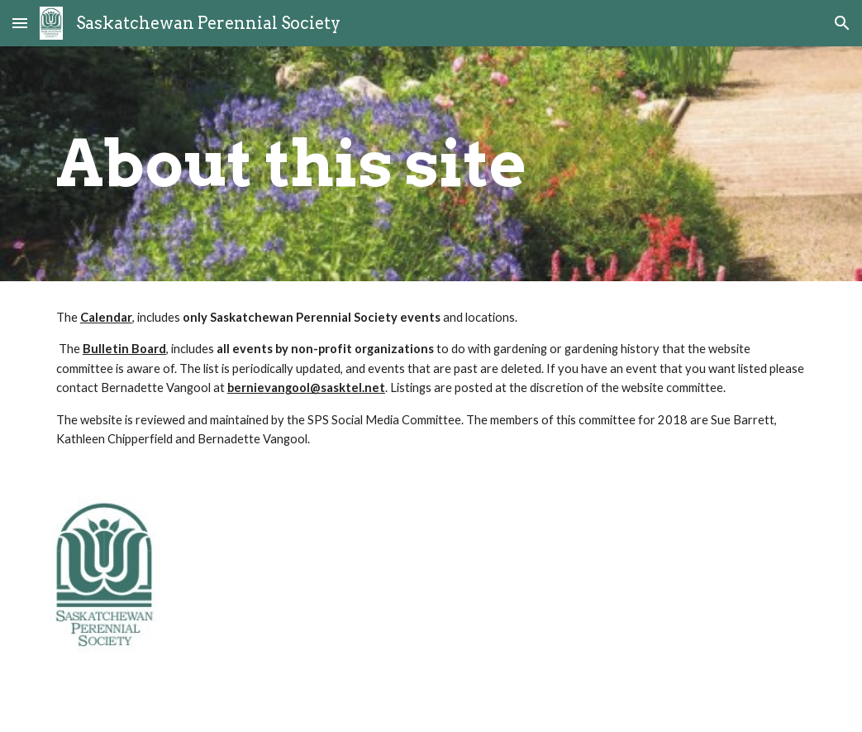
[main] (431, 163)
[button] (20, 22)
